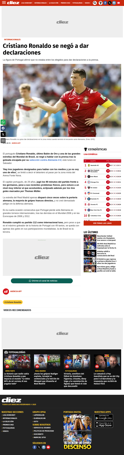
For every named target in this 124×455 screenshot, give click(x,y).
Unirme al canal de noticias (44, 281)
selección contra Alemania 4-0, (45, 160)
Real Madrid (40, 371)
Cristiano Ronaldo (13, 302)
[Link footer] (11, 400)
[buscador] (95, 3)
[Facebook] (35, 447)
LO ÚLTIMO (91, 232)
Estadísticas (97, 149)
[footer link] (62, 406)
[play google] (108, 417)
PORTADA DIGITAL (72, 412)
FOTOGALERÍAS (17, 352)
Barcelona (99, 371)
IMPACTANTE (10, 371)
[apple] (108, 424)
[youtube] (48, 447)
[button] (3, 122)
